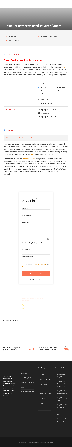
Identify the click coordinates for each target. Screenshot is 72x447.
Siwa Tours (60, 426)
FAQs (22, 387)
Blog (41, 403)
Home (42, 375)
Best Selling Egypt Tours (61, 376)
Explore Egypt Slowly (61, 413)
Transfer (42, 398)
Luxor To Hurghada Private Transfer (11, 348)
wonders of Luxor (29, 159)
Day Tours (43, 389)
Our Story (24, 373)
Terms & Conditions (27, 382)
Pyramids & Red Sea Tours (62, 420)
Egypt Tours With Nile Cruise (62, 406)
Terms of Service (40, 264)
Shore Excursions (45, 394)
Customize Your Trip (27, 392)
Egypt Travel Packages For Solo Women (61, 384)
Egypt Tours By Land (62, 399)
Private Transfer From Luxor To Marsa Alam (47, 348)
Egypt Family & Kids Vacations (62, 392)
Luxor (64, 67)
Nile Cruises (43, 384)
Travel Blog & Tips (26, 378)
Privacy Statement (29, 267)
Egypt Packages (45, 379)
